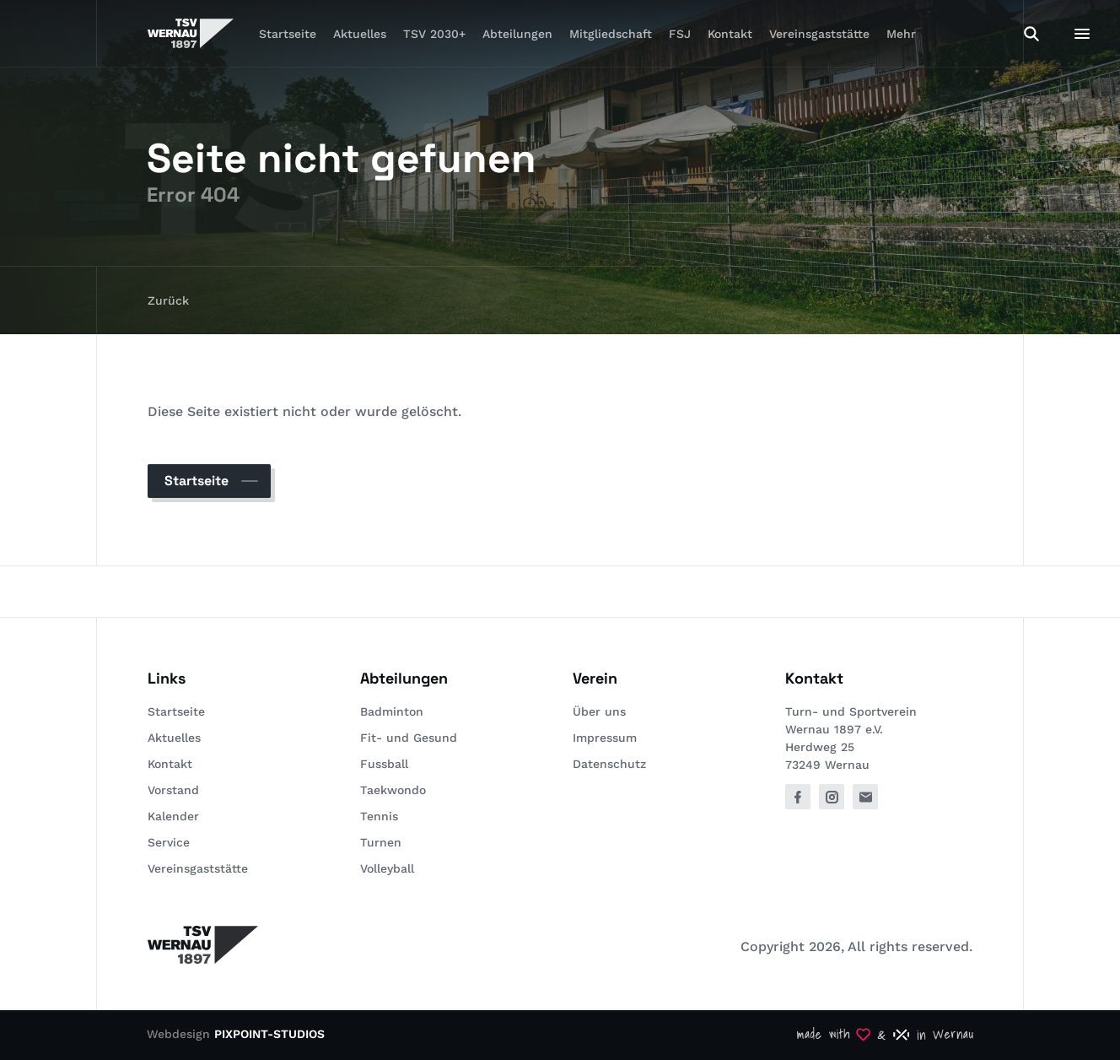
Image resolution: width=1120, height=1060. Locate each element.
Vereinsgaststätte (819, 34)
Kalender (173, 816)
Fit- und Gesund (408, 737)
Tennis (379, 816)
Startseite (287, 34)
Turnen (380, 842)
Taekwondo (393, 790)
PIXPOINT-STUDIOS (269, 1034)
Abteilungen (517, 34)
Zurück (168, 300)
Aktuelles (359, 34)
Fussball (384, 764)
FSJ (680, 34)
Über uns (599, 711)
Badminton (391, 711)
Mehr (901, 34)
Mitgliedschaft (610, 34)
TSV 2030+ (434, 34)
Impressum (605, 737)
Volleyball (387, 868)
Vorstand (173, 790)
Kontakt (730, 34)
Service (169, 842)
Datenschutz (609, 764)
